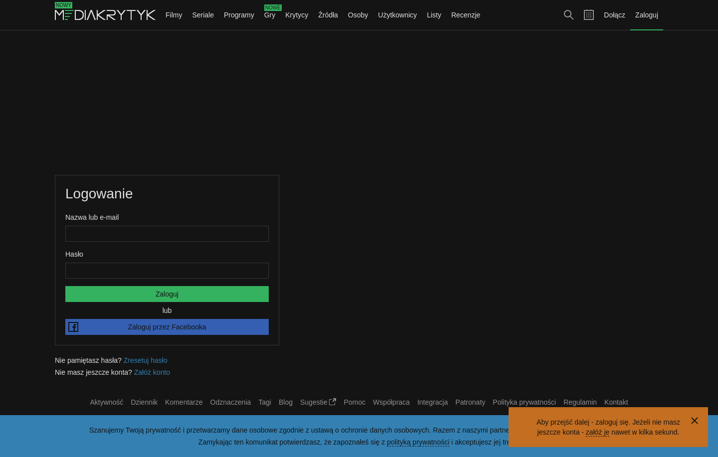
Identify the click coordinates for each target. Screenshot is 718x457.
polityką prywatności (418, 442)
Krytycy (296, 15)
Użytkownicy (397, 15)
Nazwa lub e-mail (92, 217)
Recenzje (465, 15)
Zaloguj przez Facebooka (137, 327)
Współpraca (391, 402)
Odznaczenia (230, 402)
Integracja (432, 402)
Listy (434, 15)
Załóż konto (152, 372)
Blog (286, 402)
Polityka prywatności (524, 402)
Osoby (358, 15)
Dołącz (614, 15)
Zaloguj (646, 15)
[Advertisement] (359, 102)
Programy (239, 15)
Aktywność (106, 402)
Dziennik (144, 402)
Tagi (264, 402)
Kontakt (616, 402)
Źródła (328, 15)
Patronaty (470, 402)
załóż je (597, 432)
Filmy (174, 15)
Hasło (74, 254)
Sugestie (318, 402)
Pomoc (354, 402)
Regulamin (580, 402)
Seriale (203, 15)
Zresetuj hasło (146, 360)
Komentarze (183, 402)
